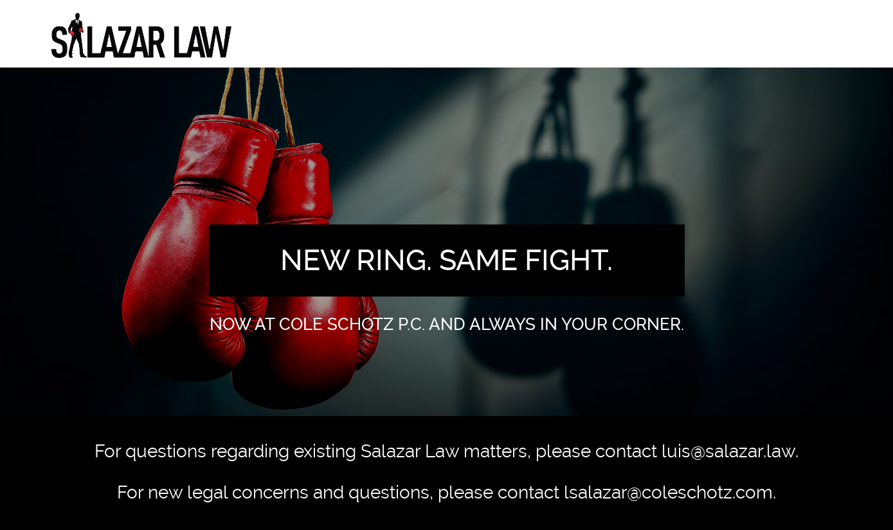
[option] (446, 242)
